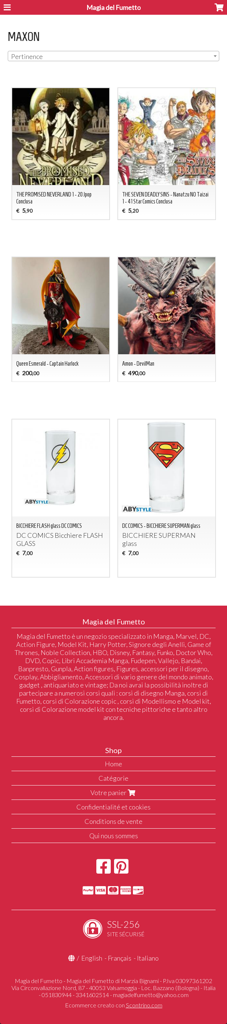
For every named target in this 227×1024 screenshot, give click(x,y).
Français (119, 958)
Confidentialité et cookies (113, 807)
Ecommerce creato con (113, 1005)
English (91, 958)
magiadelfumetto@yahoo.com (151, 994)
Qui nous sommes (113, 836)
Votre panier (113, 792)
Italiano (148, 958)
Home (113, 764)
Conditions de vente (113, 821)
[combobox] (113, 56)
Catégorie (113, 778)
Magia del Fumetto (113, 7)
